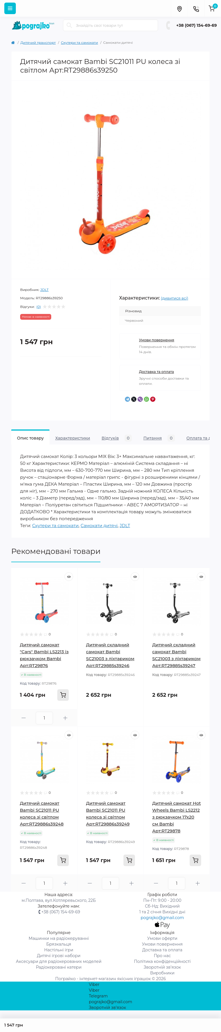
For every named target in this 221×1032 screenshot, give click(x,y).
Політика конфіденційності (162, 961)
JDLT (44, 289)
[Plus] (65, 718)
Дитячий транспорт (38, 42)
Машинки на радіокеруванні (58, 938)
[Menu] (10, 8)
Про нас (162, 955)
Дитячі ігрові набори (59, 955)
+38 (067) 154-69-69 (196, 25)
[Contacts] (196, 8)
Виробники (162, 973)
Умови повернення (156, 340)
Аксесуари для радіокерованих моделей (58, 961)
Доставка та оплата (156, 372)
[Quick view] (68, 576)
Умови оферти (162, 938)
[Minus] (23, 718)
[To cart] (63, 695)
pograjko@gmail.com (162, 917)
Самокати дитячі (99, 525)
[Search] (69, 25)
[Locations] (179, 8)
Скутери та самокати (79, 42)
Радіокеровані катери (59, 967)
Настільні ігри (58, 950)
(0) (38, 307)
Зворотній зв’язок (162, 967)
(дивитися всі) (174, 298)
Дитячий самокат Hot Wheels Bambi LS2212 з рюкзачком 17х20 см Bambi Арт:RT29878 (176, 817)
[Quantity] (44, 718)
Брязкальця (58, 944)
